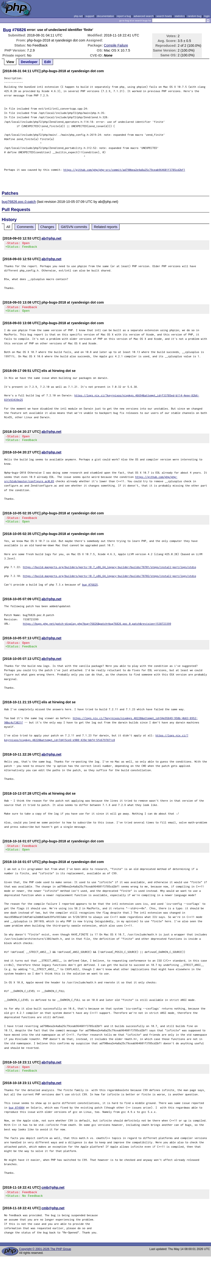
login (207, 16)
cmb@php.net (53, 1197)
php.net (78, 16)
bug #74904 (16, 1117)
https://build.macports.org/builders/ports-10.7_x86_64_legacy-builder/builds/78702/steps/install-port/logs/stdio (109, 581)
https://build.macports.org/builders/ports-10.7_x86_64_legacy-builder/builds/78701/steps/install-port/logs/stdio (109, 572)
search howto (164, 16)
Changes (47, 227)
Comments (25, 227)
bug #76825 (90, 590)
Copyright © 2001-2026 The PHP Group (45, 1260)
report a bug (124, 16)
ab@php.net (51, 238)
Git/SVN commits (74, 227)
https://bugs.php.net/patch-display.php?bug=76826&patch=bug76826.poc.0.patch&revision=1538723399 (97, 629)
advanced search (143, 16)
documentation (105, 16)
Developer (29, 62)
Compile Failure (116, 45)
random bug (194, 16)
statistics (180, 16)
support (89, 16)
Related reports (105, 227)
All (8, 227)
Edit (47, 62)
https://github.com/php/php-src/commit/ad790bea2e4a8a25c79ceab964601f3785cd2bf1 (124, 169)
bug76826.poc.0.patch (19, 202)
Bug (7, 29)
